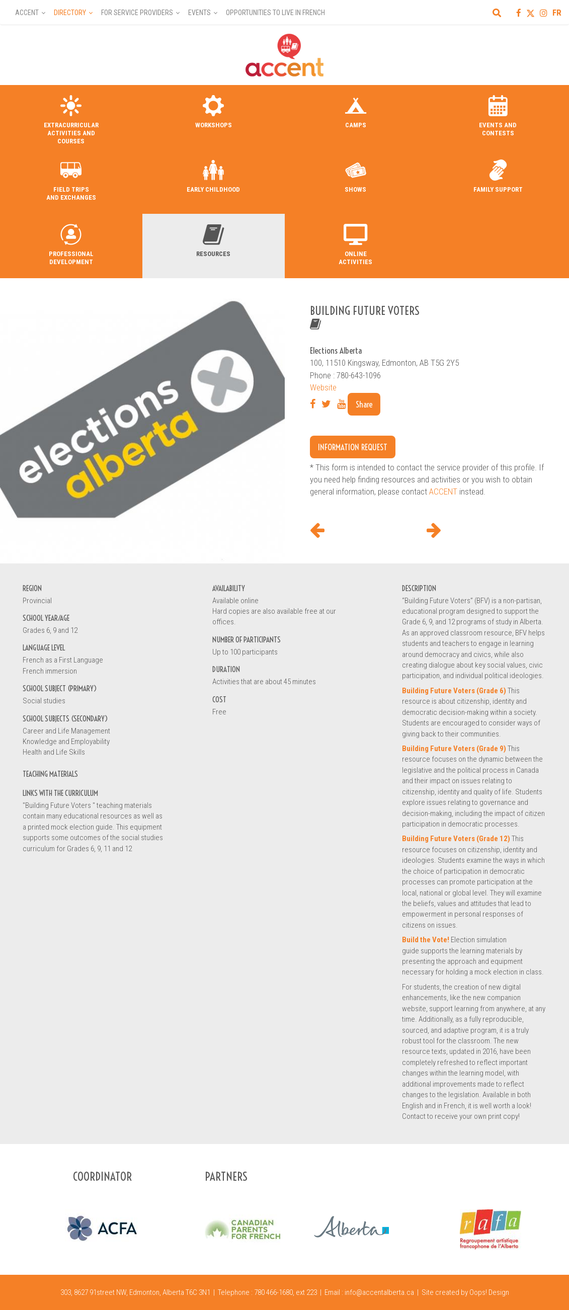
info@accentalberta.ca (379, 1292)
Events (199, 13)
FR (556, 13)
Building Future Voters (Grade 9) (454, 748)
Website (323, 387)
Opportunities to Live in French (275, 13)
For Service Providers (137, 13)
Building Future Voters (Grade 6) (454, 690)
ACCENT (443, 491)
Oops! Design (489, 1292)
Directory (70, 13)
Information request (352, 447)
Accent (27, 13)
